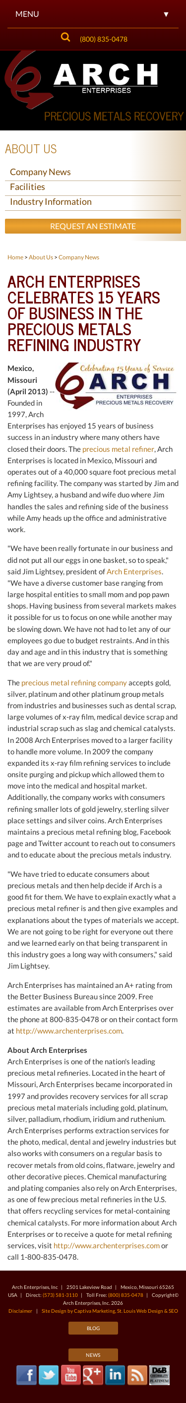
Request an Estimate (93, 226)
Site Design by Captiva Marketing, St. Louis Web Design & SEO (110, 1311)
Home (15, 257)
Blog (93, 1328)
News (93, 1355)
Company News (40, 171)
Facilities (27, 186)
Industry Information (51, 201)
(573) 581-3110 (60, 1295)
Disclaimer (20, 1311)
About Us (31, 148)
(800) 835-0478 (103, 39)
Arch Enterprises (134, 571)
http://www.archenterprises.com (69, 1030)
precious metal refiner (118, 448)
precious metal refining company (74, 682)
